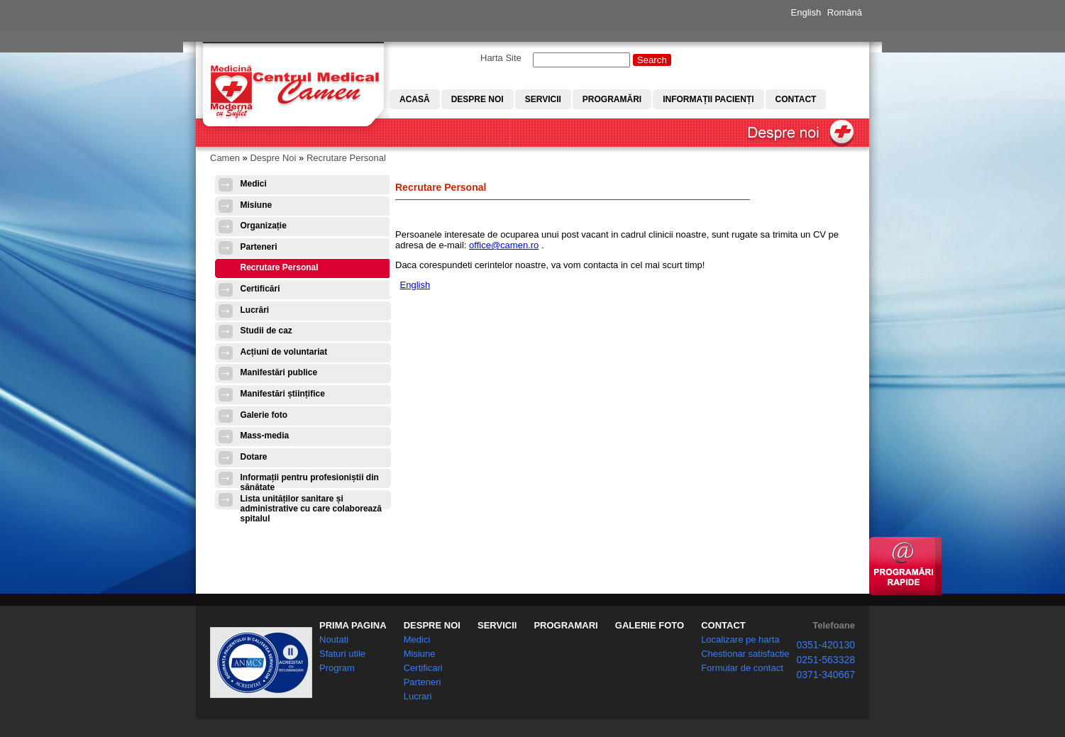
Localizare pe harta (740, 639)
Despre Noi (273, 158)
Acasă (414, 99)
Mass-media (265, 435)
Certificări (260, 289)
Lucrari (418, 696)
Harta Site (501, 57)
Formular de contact (742, 668)
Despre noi (477, 99)
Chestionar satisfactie (745, 653)
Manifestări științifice (283, 394)
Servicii (543, 99)
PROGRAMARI (565, 625)
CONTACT (723, 625)
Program (337, 668)
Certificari (423, 668)
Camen (225, 158)
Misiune (256, 205)
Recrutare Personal (346, 158)
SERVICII (497, 625)
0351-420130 (825, 644)
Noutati (333, 639)
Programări (612, 99)
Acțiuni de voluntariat (284, 352)
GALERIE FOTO (649, 625)
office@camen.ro (504, 245)
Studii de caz (266, 331)
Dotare (254, 457)
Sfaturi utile (342, 653)
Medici (254, 184)
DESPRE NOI (432, 625)
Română (844, 12)
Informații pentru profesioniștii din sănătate (310, 482)
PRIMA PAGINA (353, 625)
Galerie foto (264, 415)
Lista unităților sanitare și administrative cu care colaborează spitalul (311, 503)
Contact (796, 99)
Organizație (264, 226)
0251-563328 (825, 659)
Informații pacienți (708, 99)
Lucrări (255, 310)
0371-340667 (825, 674)
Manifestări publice (279, 372)
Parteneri (259, 247)
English (806, 12)
